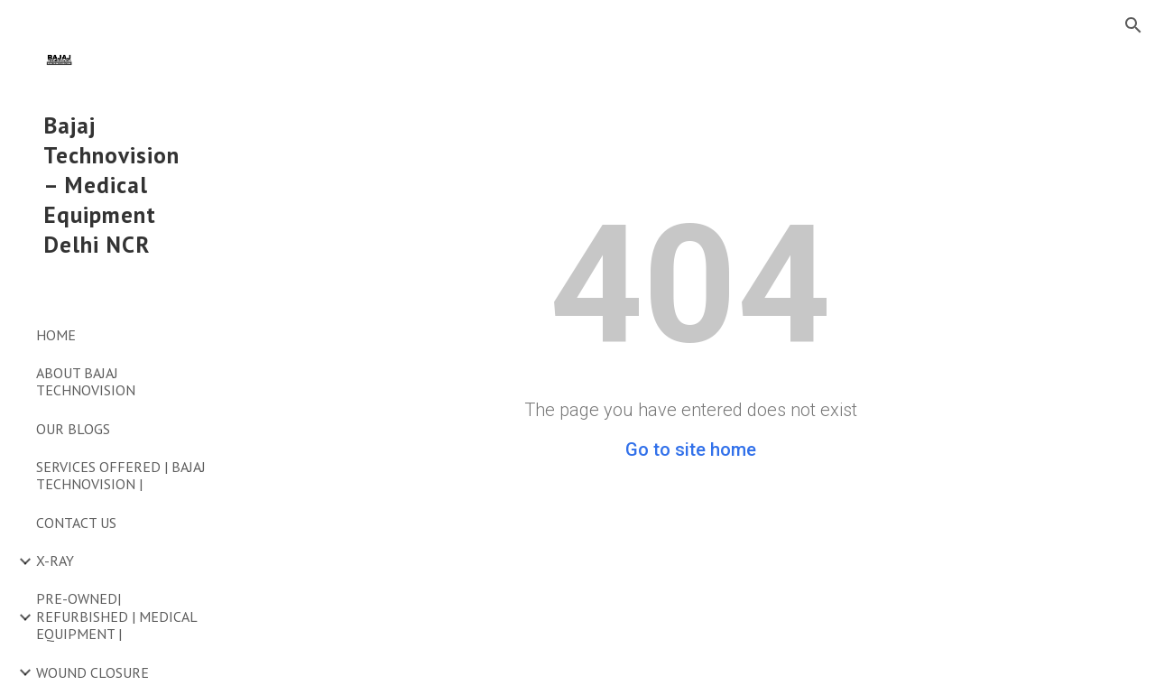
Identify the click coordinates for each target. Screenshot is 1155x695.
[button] (1133, 25)
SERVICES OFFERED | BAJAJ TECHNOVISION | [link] (121, 475)
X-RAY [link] (55, 560)
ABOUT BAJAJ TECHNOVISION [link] (85, 381)
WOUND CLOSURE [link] (92, 672)
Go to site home (690, 449)
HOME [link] (56, 335)
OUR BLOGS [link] (73, 429)
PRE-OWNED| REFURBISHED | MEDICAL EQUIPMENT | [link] (116, 616)
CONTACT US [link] (76, 523)
